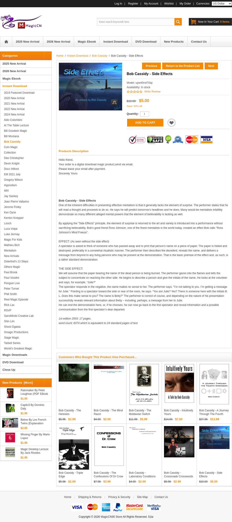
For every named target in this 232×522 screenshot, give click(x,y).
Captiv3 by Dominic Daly (32, 406)
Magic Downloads (14, 354)
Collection (9, 152)
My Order (185, 3)
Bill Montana (10, 136)
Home (6, 42)
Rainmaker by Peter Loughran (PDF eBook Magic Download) (34, 392)
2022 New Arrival (13, 109)
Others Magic (11, 266)
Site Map (142, 497)
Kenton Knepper (13, 218)
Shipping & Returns (89, 497)
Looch (6, 223)
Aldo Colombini (12, 120)
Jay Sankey (10, 196)
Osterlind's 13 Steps (15, 261)
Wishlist (169, 3)
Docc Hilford (10, 169)
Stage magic (10, 337)
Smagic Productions (15, 332)
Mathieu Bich (11, 245)
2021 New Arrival (13, 103)
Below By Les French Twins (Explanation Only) (33, 421)
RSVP (6, 310)
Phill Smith (9, 294)
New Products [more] (17, 382)
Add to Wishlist (171, 123)
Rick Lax (8, 305)
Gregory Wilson (12, 179)
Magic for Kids (12, 239)
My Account (151, 3)
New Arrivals (10, 256)
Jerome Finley (11, 207)
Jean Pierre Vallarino (15, 201)
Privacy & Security (119, 497)
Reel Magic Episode (15, 299)
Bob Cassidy (99, 55)
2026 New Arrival (14, 71)
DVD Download (13, 362)
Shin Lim (8, 321)
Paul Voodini (10, 277)
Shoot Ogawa (11, 326)
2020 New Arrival (13, 98)
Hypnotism (9, 185)
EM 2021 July (11, 174)
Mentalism (9, 250)
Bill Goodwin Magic (14, 130)
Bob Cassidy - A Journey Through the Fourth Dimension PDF (214, 414)
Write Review (152, 91)
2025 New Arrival (14, 63)
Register (133, 3)
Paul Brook (9, 272)
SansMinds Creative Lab (18, 315)
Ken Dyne (9, 212)
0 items (214, 21)
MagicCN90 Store (111, 516)
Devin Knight (10, 163)
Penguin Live (11, 283)
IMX (5, 190)
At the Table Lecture (15, 125)
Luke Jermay (10, 234)
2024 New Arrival (13, 114)
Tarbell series (11, 343)
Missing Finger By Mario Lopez (35, 436)
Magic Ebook (11, 78)
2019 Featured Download (18, 92)
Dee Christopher (13, 158)
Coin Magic (10, 147)
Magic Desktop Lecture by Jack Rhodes (34, 451)
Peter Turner (10, 288)
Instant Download (77, 55)
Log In (118, 3)
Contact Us (161, 497)
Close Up (8, 369)
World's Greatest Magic (17, 348)
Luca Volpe (9, 228)
